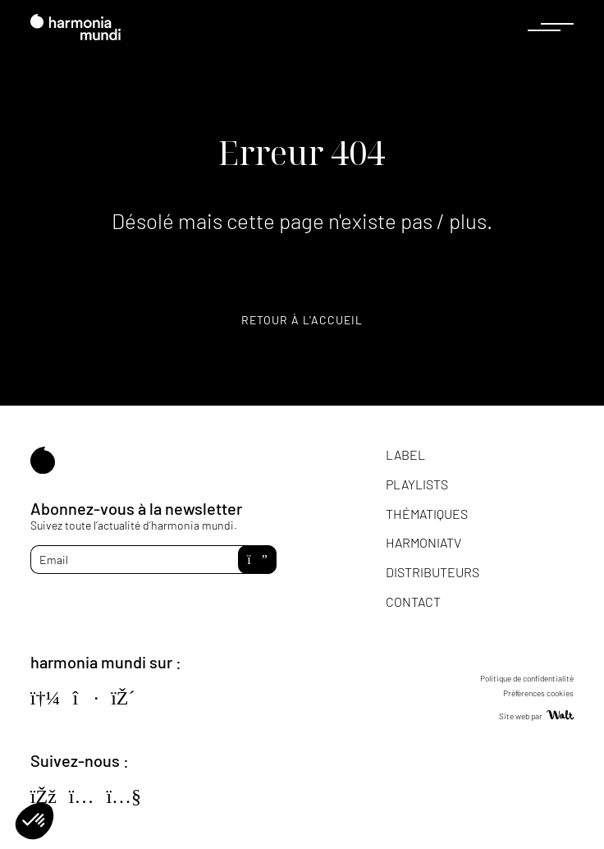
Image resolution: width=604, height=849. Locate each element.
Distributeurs (432, 572)
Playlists (417, 484)
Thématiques (427, 513)
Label (405, 454)
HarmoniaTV (423, 542)
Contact (413, 601)
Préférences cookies (538, 693)
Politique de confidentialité (527, 678)
